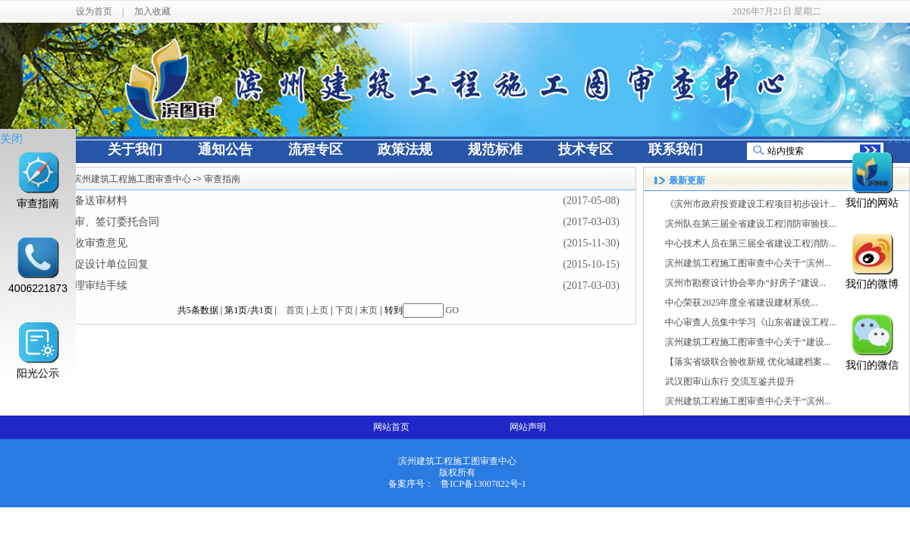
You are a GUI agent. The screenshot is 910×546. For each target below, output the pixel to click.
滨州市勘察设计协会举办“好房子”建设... (745, 283)
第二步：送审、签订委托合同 (90, 222)
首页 (295, 310)
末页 (368, 310)
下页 (344, 310)
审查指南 (222, 179)
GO (452, 310)
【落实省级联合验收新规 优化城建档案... (747, 361)
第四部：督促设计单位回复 (85, 264)
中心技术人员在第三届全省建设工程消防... (750, 243)
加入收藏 (152, 11)
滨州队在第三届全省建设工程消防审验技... (750, 223)
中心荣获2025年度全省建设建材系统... (741, 302)
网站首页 (391, 427)
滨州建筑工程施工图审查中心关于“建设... (747, 342)
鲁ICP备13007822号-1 (483, 484)
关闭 (11, 138)
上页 (319, 310)
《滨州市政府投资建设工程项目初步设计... (750, 204)
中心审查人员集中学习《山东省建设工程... (750, 322)
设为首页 (94, 11)
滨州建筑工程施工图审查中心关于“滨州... (747, 263)
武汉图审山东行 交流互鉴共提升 (730, 381)
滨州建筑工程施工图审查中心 (132, 179)
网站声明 (528, 427)
